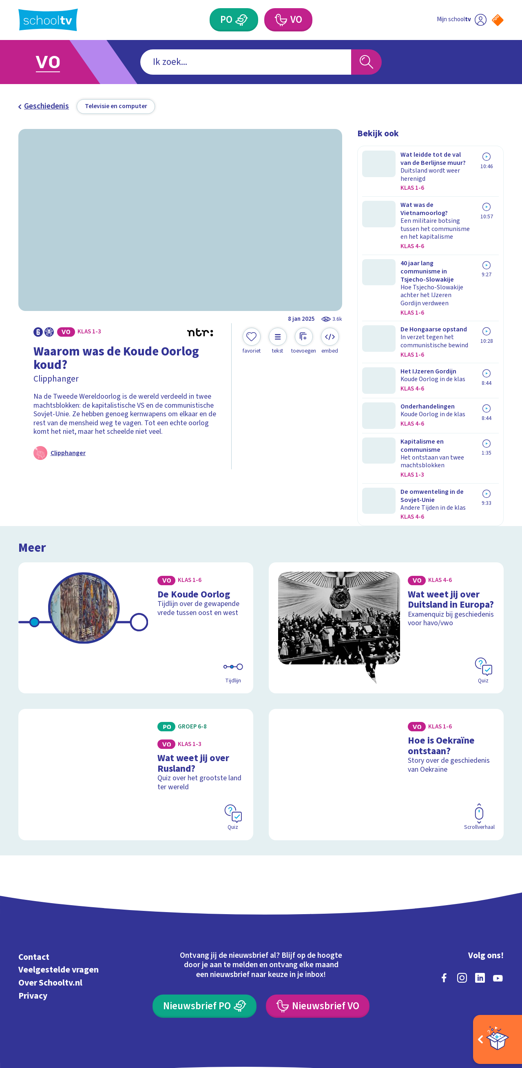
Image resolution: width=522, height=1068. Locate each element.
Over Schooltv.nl (50, 925)
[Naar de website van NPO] (497, 20)
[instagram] (462, 920)
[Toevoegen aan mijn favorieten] (252, 341)
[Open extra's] (497, 1039)
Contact (33, 899)
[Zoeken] (366, 62)
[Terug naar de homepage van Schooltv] (48, 20)
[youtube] (498, 920)
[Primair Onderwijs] (234, 19)
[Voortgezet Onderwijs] (288, 19)
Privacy (32, 938)
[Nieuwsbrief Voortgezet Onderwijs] (317, 948)
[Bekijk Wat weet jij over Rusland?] (136, 716)
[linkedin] (480, 920)
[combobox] (245, 62)
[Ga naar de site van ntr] (490, 993)
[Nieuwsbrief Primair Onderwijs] (205, 948)
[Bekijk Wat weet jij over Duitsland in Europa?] (386, 570)
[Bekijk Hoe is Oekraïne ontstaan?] (386, 716)
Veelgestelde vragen (58, 912)
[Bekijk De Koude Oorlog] (136, 570)
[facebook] (444, 920)
